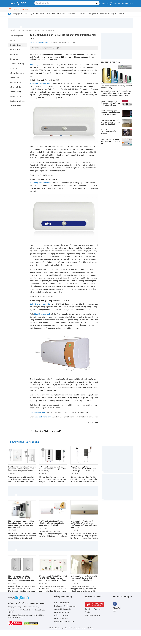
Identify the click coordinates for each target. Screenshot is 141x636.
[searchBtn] (96, 3)
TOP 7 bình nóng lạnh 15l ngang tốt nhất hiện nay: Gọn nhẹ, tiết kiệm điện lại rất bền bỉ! (52, 523)
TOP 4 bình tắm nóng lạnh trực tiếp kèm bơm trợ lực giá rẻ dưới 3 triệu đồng (53, 469)
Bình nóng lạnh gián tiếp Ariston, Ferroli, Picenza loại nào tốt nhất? (110, 122)
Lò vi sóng (13, 68)
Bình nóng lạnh (36, 65)
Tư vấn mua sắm (15, 106)
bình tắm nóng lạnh (42, 314)
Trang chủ (11, 30)
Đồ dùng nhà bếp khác (17, 101)
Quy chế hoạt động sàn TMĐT (64, 621)
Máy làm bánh (14, 78)
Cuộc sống (28, 14)
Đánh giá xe (92, 14)
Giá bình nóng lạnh (37, 412)
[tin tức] (9, 14)
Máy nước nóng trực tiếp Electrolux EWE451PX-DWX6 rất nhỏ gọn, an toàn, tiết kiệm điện (21, 578)
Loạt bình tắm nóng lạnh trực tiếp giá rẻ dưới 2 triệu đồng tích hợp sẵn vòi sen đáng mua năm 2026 (22, 469)
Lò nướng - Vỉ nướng (17, 64)
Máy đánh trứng (15, 92)
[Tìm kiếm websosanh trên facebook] (115, 604)
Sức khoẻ (82, 14)
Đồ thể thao (51, 14)
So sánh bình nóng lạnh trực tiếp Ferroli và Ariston (110, 131)
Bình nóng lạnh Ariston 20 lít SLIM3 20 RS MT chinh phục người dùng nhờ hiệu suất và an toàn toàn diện (83, 524)
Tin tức (20, 30)
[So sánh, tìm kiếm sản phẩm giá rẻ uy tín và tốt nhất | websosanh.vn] (17, 3)
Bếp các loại (14, 59)
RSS (114, 611)
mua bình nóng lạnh (43, 417)
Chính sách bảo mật (61, 618)
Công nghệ (17, 14)
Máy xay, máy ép (15, 87)
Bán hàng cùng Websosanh (123, 3)
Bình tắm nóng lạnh (47, 30)
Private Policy (117, 608)
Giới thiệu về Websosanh (93, 609)
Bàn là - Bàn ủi (15, 50)
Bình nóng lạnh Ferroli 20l (40, 182)
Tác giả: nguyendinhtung (39, 42)
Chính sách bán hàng (61, 612)
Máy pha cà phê (15, 82)
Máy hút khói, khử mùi (17, 73)
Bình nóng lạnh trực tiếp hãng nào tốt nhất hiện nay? (116, 87)
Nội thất (12, 40)
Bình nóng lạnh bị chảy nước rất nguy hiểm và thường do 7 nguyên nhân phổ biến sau (83, 578)
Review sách (72, 14)
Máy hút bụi (14, 54)
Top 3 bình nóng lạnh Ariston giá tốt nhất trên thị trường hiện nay (110, 103)
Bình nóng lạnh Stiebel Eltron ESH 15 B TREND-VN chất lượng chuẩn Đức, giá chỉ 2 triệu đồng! (53, 578)
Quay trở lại (48, 431)
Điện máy (39, 14)
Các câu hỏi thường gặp (62, 609)
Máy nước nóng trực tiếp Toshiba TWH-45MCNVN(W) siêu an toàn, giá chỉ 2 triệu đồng (83, 469)
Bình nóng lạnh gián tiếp (40, 304)
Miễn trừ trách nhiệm (61, 615)
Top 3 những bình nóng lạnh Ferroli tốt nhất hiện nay (110, 141)
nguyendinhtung (91, 422)
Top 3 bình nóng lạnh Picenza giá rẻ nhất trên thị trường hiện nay (110, 112)
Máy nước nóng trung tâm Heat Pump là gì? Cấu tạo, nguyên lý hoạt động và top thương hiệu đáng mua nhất (21, 524)
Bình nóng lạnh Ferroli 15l (40, 83)
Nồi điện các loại (15, 96)
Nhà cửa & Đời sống (107, 14)
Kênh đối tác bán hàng (92, 615)
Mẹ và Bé (60, 14)
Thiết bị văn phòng (16, 36)
